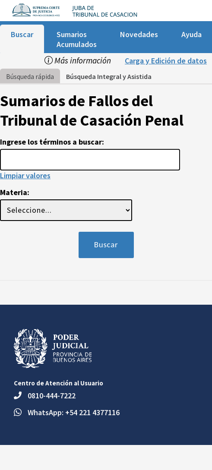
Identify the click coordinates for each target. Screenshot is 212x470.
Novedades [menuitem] (139, 34)
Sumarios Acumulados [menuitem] (77, 39)
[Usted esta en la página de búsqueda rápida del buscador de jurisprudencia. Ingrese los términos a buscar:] (90, 159)
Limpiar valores (25, 175)
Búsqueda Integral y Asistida (109, 76)
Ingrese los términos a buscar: (52, 142)
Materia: (14, 192)
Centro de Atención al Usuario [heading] (58, 383)
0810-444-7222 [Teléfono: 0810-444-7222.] (52, 396)
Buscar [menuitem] (22, 34)
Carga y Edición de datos (166, 61)
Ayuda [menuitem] (191, 34)
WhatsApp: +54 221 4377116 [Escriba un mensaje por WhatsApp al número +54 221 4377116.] (74, 412)
